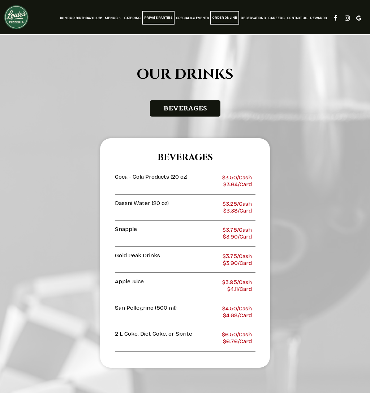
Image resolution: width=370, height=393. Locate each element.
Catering (132, 18)
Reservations (253, 18)
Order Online (224, 17)
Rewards (318, 18)
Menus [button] (113, 18)
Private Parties (158, 17)
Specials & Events (192, 18)
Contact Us (297, 18)
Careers (276, 18)
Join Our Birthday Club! (81, 18)
